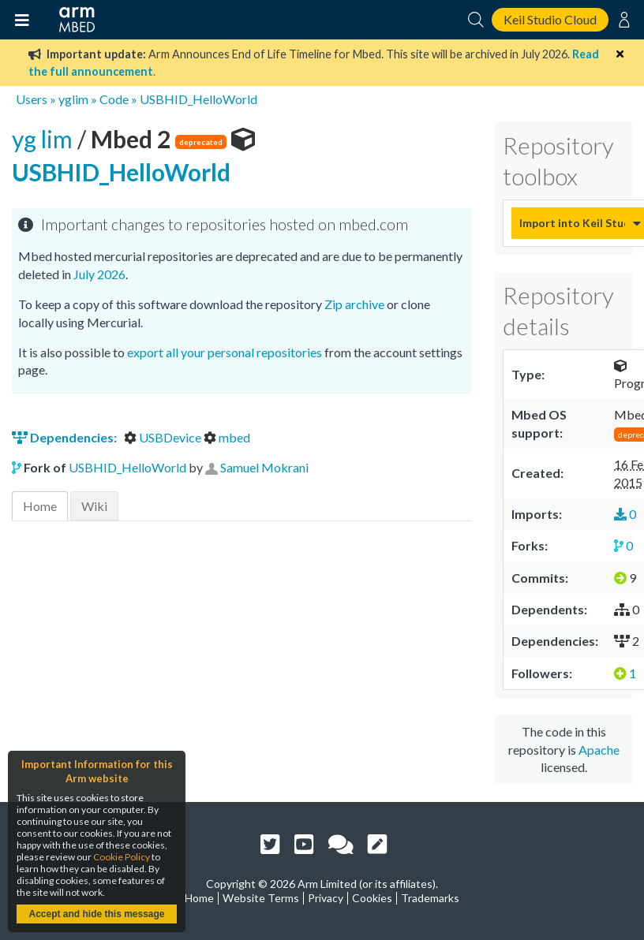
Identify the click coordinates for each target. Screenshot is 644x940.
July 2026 (99, 274)
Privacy (325, 898)
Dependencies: (65, 437)
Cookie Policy (121, 857)
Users (31, 98)
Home (40, 505)
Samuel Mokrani (264, 467)
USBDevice (164, 437)
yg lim (44, 139)
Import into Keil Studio (572, 222)
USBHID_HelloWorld (198, 98)
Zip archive (354, 304)
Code (114, 98)
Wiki (94, 505)
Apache (599, 749)
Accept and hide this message (96, 913)
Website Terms (261, 898)
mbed (227, 437)
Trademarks (430, 898)
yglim (73, 98)
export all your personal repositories (224, 352)
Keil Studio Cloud (550, 19)
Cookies (372, 898)
